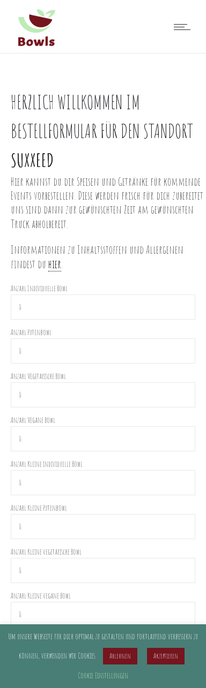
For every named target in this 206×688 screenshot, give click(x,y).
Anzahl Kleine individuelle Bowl (47, 463)
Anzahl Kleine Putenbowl (39, 507)
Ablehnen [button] (120, 656)
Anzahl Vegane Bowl (33, 420)
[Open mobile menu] (184, 26)
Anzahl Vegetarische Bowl (38, 376)
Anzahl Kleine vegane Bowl (41, 595)
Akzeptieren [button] (165, 656)
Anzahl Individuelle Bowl (39, 288)
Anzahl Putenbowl (31, 332)
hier (54, 264)
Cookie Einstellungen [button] (103, 675)
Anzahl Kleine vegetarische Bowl (46, 551)
